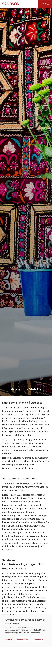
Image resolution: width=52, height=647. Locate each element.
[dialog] (26, 631)
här (22, 490)
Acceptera (38, 639)
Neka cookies (22, 639)
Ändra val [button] (8, 639)
